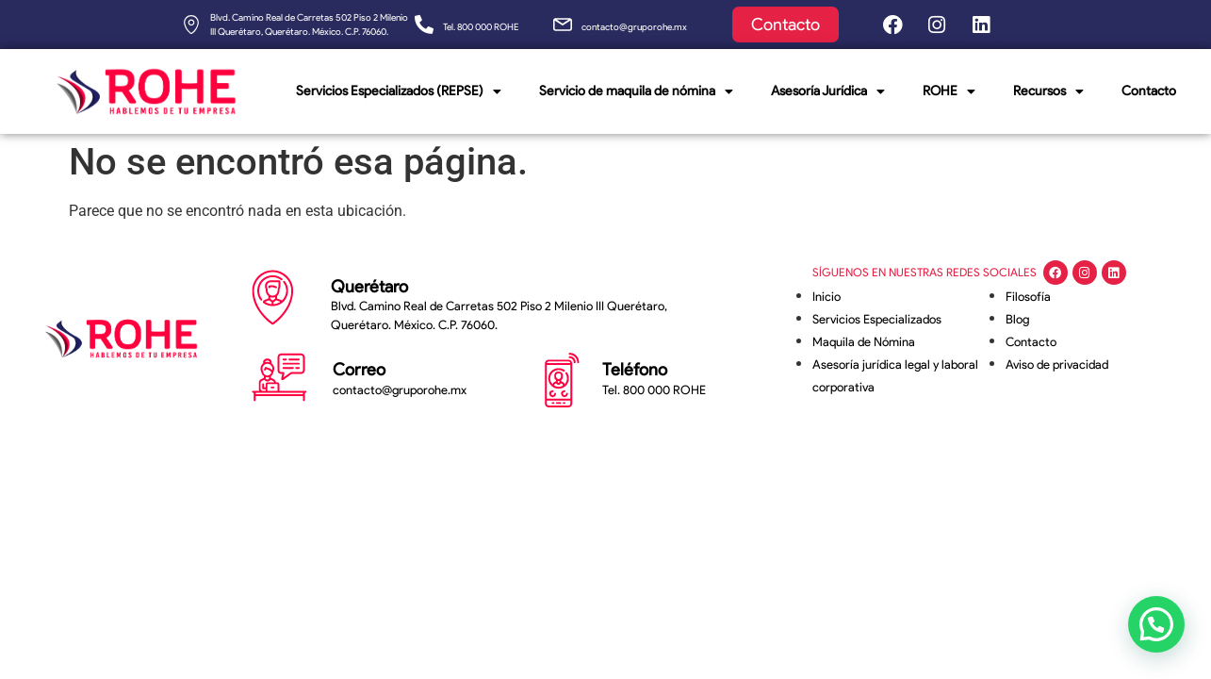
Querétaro (369, 286)
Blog (1017, 319)
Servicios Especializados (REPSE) (398, 91)
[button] (1155, 622)
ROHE (949, 91)
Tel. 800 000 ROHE (480, 27)
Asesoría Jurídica (828, 91)
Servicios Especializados (876, 319)
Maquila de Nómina (863, 342)
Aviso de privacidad (1057, 364)
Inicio (826, 297)
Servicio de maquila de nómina (636, 91)
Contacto (1148, 91)
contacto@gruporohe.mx (634, 27)
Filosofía (1028, 297)
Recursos (1048, 91)
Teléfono (634, 369)
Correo (359, 369)
